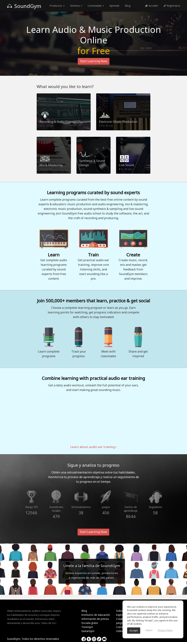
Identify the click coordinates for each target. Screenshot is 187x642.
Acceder (151, 5)
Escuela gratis (89, 623)
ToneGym (87, 627)
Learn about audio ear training (93, 447)
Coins (119, 627)
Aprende (114, 5)
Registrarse (172, 5)
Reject (149, 630)
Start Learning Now (93, 61)
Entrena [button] (76, 5)
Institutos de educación (95, 615)
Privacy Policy (165, 630)
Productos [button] (57, 5)
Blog (127, 5)
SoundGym (24, 5)
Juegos (120, 623)
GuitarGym (87, 631)
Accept (134, 630)
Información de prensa (95, 619)
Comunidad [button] (96, 5)
